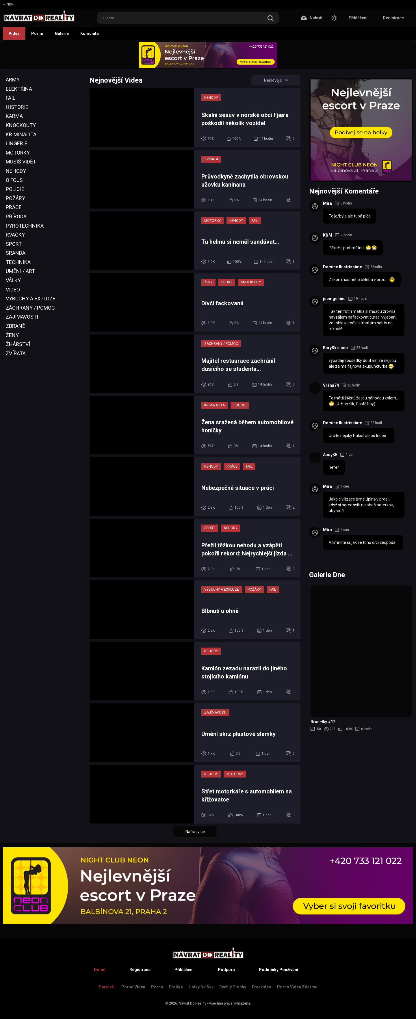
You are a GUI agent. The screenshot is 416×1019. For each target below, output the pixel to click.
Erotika (176, 987)
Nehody (16, 171)
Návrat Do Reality (192, 1003)
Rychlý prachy (232, 987)
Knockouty (21, 125)
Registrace (393, 18)
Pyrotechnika (25, 226)
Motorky (18, 153)
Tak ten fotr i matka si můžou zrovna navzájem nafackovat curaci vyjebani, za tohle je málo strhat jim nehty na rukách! (363, 320)
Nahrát (311, 18)
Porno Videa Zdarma (297, 987)
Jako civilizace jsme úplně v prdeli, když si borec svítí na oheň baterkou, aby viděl (361, 505)
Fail (10, 98)
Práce (14, 207)
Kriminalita (21, 134)
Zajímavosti (22, 317)
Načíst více (195, 831)
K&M (327, 235)
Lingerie (16, 143)
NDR (8, 4)
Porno (37, 33)
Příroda (16, 216)
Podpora (226, 969)
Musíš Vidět (21, 162)
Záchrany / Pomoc (30, 308)
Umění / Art (20, 271)
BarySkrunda (335, 347)
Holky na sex (201, 987)
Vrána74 (331, 385)
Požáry (15, 198)
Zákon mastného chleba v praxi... (362, 279)
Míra (327, 203)
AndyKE (330, 454)
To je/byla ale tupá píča (350, 216)
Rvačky (15, 235)
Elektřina (19, 89)
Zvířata (16, 353)
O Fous (14, 180)
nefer (334, 467)
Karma (14, 116)
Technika (18, 262)
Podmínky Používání (278, 969)
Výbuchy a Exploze (30, 298)
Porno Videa (133, 987)
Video (13, 290)
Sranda (15, 253)
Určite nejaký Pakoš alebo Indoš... (359, 435)
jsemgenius (334, 298)
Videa (14, 33)
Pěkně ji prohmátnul (353, 248)
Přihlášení (358, 18)
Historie (17, 107)
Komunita (89, 33)
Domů (99, 969)
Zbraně (15, 326)
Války (13, 280)
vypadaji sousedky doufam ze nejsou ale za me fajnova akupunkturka (362, 363)
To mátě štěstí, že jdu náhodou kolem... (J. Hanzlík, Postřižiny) (364, 401)
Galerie (62, 33)
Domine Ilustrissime (342, 267)
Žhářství (18, 344)
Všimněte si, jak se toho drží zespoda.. (363, 542)
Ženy (12, 335)
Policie (15, 189)
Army (13, 80)
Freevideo (261, 987)
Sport (14, 244)
